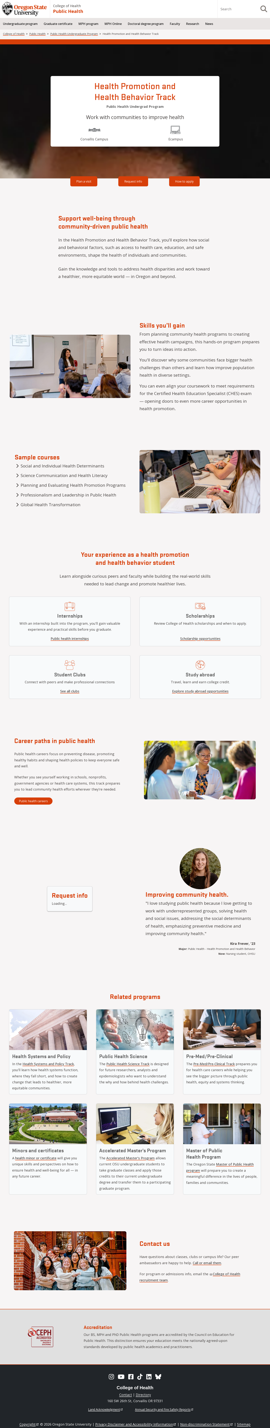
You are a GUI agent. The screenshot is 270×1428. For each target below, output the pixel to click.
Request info (133, 181)
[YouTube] (121, 1377)
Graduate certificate (58, 24)
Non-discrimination (206, 1424)
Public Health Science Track (127, 1064)
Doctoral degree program (146, 24)
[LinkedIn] (149, 1377)
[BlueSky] (158, 1377)
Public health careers (33, 801)
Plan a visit (83, 181)
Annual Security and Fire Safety (164, 1409)
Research (192, 24)
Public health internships (70, 638)
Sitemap (243, 1424)
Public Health (68, 11)
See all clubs (69, 691)
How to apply (184, 181)
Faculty (175, 24)
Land (105, 1409)
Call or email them (207, 1263)
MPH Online (113, 24)
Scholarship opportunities (200, 638)
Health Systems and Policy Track (48, 1064)
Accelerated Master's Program (130, 1158)
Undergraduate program (20, 24)
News (209, 24)
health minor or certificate (35, 1158)
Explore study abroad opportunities (200, 691)
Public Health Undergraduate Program (74, 34)
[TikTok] (139, 1377)
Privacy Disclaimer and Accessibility (135, 1424)
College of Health (67, 6)
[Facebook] (131, 1377)
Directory (143, 1394)
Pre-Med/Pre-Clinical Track (214, 1064)
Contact (125, 1394)
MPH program (88, 24)
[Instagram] (111, 1377)
